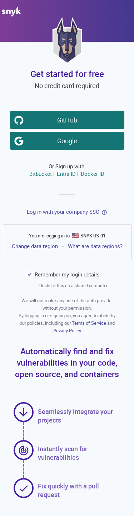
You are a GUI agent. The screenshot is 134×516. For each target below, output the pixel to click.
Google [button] (68, 140)
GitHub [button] (68, 119)
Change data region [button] (34, 245)
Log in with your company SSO (63, 211)
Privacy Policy (67, 330)
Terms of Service (89, 323)
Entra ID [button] (65, 173)
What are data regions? (95, 246)
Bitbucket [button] (40, 173)
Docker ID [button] (92, 173)
